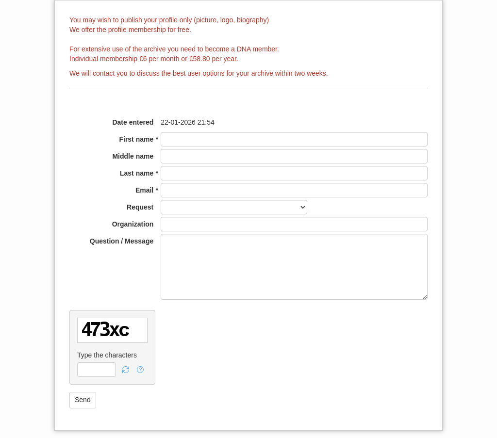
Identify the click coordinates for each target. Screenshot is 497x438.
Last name (136, 173)
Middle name (132, 156)
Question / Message (121, 241)
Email (144, 190)
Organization (133, 224)
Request (140, 207)
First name (136, 139)
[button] (125, 369)
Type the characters (107, 355)
